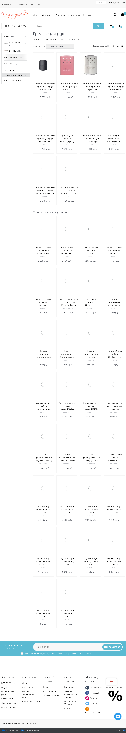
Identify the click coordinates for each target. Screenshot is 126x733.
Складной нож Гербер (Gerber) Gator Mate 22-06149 (67, 406)
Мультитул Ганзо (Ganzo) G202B (67, 613)
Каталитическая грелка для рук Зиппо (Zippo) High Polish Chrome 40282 (68, 190)
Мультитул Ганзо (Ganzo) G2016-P (91, 509)
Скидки (87, 15)
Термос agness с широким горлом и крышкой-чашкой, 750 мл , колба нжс (114, 250)
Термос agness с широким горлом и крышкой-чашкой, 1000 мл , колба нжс (43, 302)
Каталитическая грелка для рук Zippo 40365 (92, 86)
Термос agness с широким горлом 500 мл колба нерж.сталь (43, 250)
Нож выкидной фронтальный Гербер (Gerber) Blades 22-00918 (114, 406)
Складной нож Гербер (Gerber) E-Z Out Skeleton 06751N (43, 406)
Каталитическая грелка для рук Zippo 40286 (45, 86)
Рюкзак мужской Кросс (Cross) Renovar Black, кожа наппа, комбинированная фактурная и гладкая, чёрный (68, 302)
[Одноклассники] (87, 709)
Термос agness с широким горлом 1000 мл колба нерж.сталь (66, 250)
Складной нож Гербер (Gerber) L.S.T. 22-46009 (114, 458)
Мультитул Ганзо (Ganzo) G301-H (91, 561)
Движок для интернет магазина (15, 723)
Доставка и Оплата (53, 15)
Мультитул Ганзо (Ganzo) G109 (43, 509)
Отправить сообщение (29, 4)
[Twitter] (87, 703)
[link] (113, 46)
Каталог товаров (16, 26)
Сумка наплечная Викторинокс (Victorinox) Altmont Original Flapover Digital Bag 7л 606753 (66, 354)
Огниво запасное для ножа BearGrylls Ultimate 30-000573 (91, 354)
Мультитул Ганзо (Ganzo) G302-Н (43, 561)
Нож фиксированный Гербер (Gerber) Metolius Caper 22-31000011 (91, 458)
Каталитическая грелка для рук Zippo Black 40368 (45, 190)
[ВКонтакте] (87, 688)
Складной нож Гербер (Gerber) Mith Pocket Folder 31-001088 (90, 406)
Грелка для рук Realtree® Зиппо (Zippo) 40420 (114, 138)
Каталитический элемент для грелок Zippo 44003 (92, 138)
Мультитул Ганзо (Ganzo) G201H (67, 509)
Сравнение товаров (31, 730)
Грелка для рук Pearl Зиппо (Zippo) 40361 (67, 138)
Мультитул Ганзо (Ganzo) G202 (43, 613)
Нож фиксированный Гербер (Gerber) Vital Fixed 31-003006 (67, 458)
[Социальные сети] (117, 716)
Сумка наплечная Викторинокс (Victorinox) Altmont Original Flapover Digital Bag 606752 (43, 354)
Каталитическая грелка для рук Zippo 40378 (116, 86)
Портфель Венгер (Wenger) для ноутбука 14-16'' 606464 (90, 302)
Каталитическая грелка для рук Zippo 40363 (68, 86)
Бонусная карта (114, 687)
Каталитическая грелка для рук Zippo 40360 (45, 138)
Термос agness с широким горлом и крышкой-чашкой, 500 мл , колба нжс (90, 250)
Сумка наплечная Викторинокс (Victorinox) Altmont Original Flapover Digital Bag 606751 (114, 302)
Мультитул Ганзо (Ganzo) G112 (67, 561)
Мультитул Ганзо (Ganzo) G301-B (114, 509)
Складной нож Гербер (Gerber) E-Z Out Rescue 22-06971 (114, 354)
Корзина (119, 730)
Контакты (74, 15)
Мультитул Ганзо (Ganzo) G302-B (114, 561)
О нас (36, 15)
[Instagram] (87, 698)
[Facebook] (87, 693)
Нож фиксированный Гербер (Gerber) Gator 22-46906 (44, 458)
